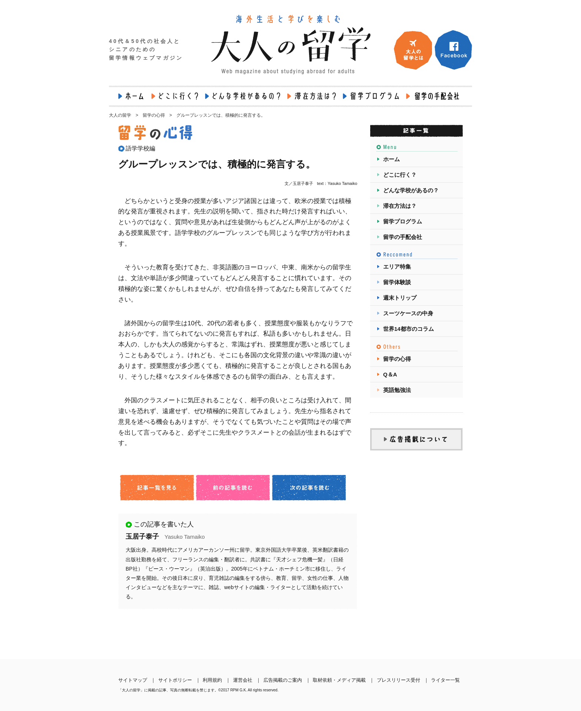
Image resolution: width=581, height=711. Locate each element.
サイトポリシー (175, 680)
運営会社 (242, 680)
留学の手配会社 (402, 237)
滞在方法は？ (399, 206)
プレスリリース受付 (398, 680)
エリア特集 (397, 266)
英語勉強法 (397, 390)
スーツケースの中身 (408, 313)
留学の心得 (397, 359)
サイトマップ (132, 680)
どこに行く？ (399, 175)
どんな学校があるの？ (411, 190)
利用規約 (212, 680)
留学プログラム (402, 221)
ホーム (391, 159)
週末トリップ (399, 298)
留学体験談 (397, 282)
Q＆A (390, 374)
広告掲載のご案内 (282, 680)
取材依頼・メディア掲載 (339, 680)
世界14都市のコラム (408, 329)
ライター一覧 (445, 680)
